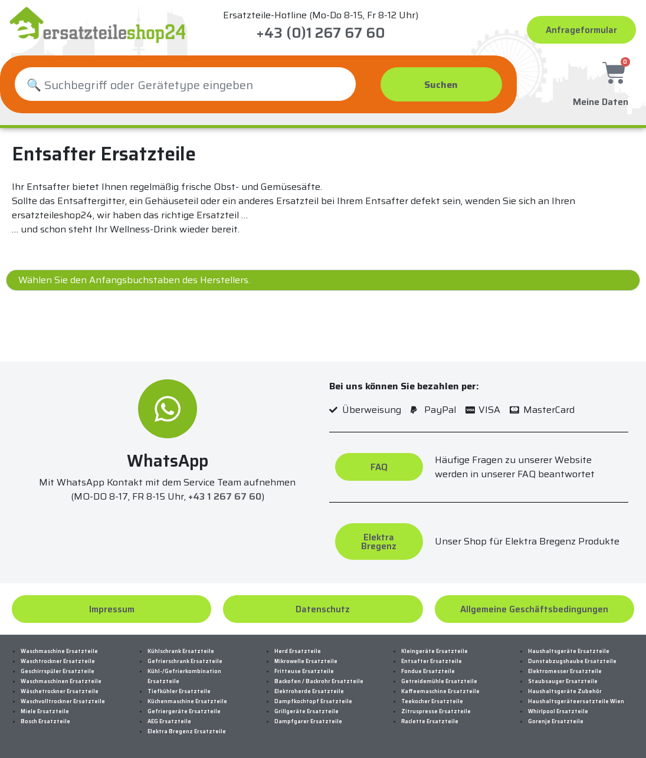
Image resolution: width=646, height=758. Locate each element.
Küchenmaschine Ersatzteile (187, 701)
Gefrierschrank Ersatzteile (184, 661)
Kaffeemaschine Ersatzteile (440, 691)
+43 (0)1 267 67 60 (320, 33)
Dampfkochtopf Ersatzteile (313, 701)
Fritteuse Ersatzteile (304, 671)
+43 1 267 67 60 (224, 497)
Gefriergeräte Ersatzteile (184, 711)
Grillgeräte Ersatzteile (306, 711)
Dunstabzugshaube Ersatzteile (572, 661)
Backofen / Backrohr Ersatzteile (318, 681)
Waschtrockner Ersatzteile (58, 661)
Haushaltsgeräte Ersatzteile (568, 651)
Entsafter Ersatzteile (431, 661)
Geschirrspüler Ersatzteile (57, 671)
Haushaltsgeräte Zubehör (565, 691)
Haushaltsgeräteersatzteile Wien (576, 701)
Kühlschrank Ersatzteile (180, 651)
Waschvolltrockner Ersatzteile (63, 701)
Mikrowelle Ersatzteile (305, 661)
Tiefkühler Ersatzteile (179, 691)
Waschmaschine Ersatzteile (59, 651)
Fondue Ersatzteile (428, 671)
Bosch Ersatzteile (45, 721)
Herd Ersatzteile (297, 651)
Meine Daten (600, 98)
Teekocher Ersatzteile (432, 701)
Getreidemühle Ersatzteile (439, 681)
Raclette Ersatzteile (429, 721)
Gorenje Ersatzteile (555, 721)
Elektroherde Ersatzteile (309, 691)
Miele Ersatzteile (45, 711)
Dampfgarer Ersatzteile (308, 721)
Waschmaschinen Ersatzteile (61, 681)
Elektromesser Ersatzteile (565, 671)
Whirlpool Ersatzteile (558, 711)
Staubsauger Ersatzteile (563, 681)
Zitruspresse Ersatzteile (436, 711)
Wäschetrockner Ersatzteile (60, 691)
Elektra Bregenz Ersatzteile (186, 731)
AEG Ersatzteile (169, 721)
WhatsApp (167, 461)
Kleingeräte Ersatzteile (434, 651)
